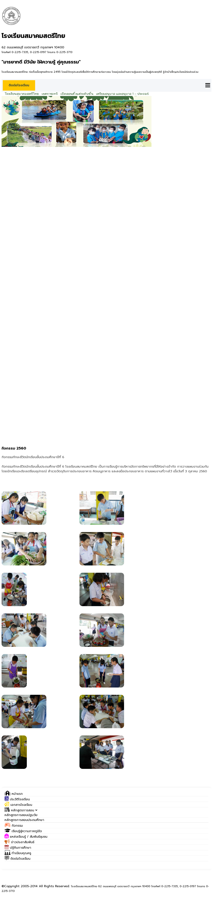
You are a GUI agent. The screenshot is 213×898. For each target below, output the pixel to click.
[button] (21, 810)
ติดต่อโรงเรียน (19, 85)
